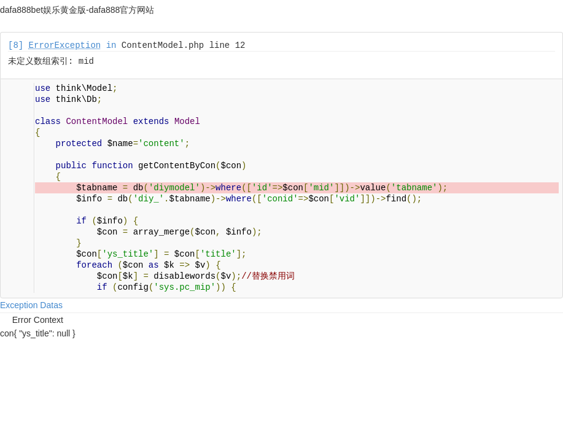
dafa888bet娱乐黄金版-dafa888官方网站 (77, 10)
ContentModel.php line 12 (184, 45)
